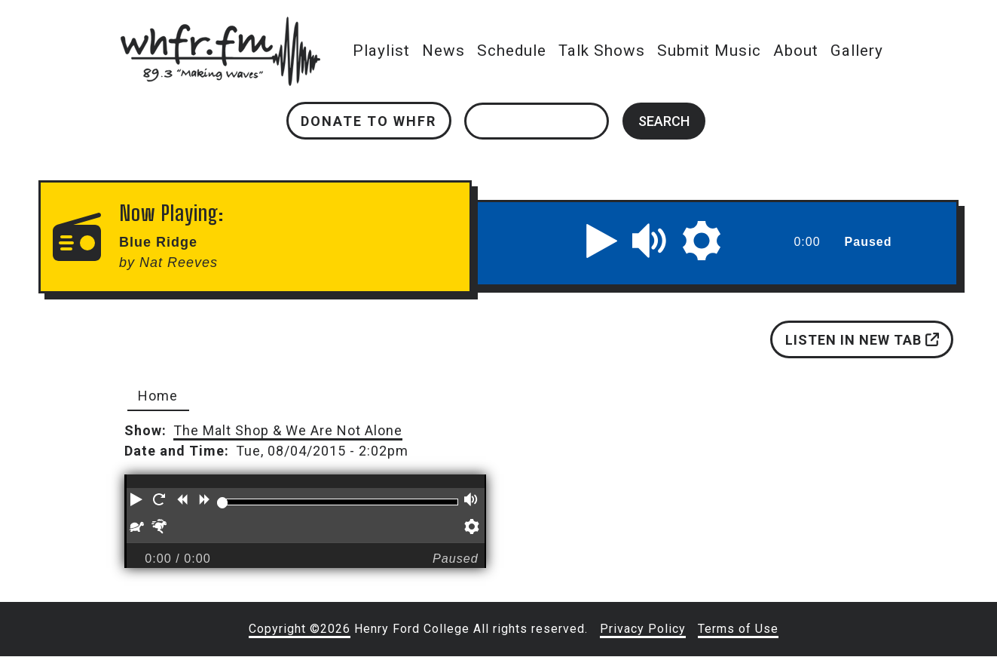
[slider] (222, 502)
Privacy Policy (643, 629)
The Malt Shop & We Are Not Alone (287, 430)
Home (158, 396)
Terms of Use (738, 629)
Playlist (382, 50)
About (796, 50)
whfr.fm (220, 27)
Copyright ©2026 (299, 629)
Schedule (512, 50)
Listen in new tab (862, 340)
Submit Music (710, 50)
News (444, 50)
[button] (602, 240)
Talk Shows (602, 50)
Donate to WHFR (369, 121)
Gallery (857, 50)
